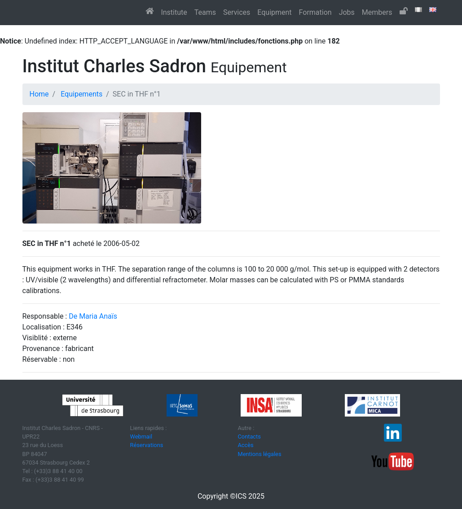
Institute (174, 12)
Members (377, 12)
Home (39, 94)
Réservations (146, 445)
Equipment (274, 12)
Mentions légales (260, 454)
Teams (205, 12)
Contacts (249, 436)
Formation (315, 12)
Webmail (141, 436)
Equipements (81, 94)
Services (236, 12)
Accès (246, 445)
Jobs (347, 12)
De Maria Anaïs (93, 316)
